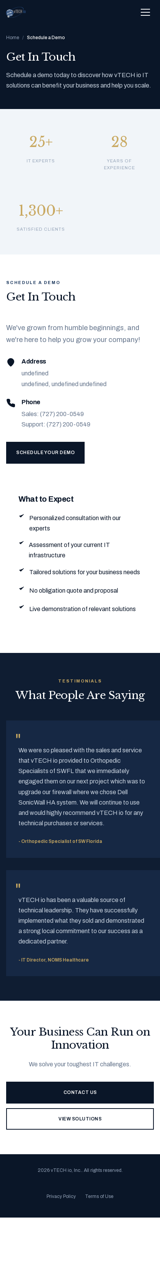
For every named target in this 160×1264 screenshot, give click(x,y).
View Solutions (80, 1119)
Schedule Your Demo (45, 452)
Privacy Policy (61, 1196)
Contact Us (80, 1092)
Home (12, 37)
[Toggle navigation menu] (145, 12)
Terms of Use (99, 1196)
